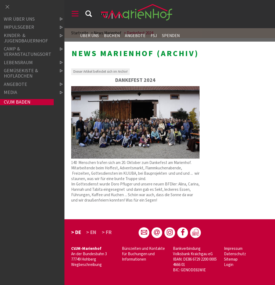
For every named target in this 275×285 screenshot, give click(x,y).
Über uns (89, 36)
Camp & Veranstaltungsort (29, 52)
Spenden (171, 36)
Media (29, 92)
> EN (91, 232)
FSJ (154, 36)
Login (228, 265)
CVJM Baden (17, 102)
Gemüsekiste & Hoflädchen (29, 73)
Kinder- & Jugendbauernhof (29, 38)
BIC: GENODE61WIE (189, 270)
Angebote (135, 36)
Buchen (112, 36)
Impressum (233, 248)
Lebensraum (29, 63)
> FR (107, 232)
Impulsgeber (29, 27)
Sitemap (231, 259)
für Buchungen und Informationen (138, 256)
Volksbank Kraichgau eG (193, 254)
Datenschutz (235, 254)
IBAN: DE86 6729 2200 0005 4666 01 (195, 262)
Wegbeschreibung (86, 265)
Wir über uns (29, 19)
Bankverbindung (187, 248)
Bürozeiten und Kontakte (143, 248)
